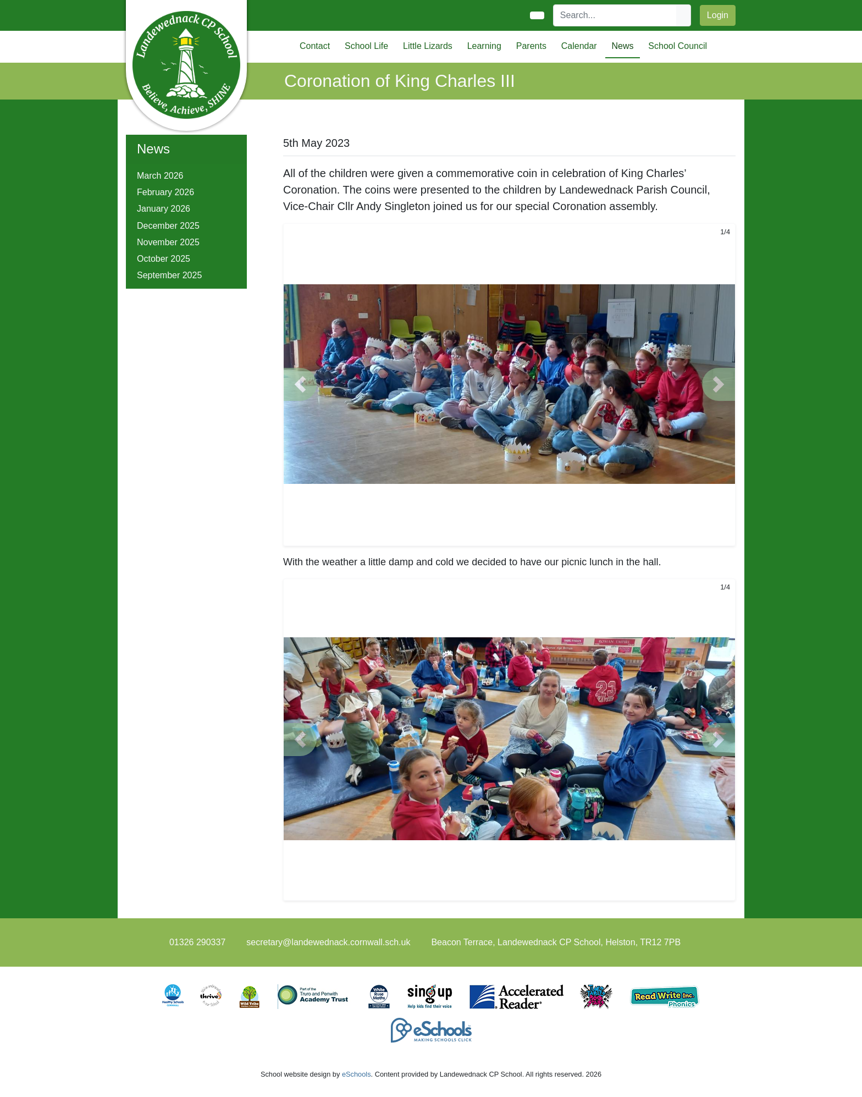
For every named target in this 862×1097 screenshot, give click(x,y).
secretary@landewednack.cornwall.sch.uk (328, 942)
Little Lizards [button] (427, 46)
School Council (677, 46)
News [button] (622, 46)
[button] (300, 384)
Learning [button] (484, 46)
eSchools (356, 1074)
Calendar (579, 46)
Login (717, 15)
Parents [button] (531, 46)
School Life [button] (366, 46)
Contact (315, 46)
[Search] (615, 15)
